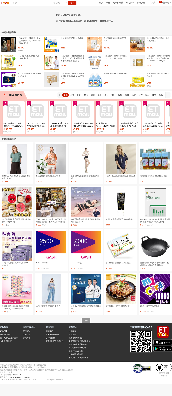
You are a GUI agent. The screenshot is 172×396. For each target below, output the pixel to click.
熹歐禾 (49, 17)
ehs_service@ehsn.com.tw (19, 389)
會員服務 (141, 2)
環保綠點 (12, 2)
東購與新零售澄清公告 (55, 353)
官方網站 (26, 350)
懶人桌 (75, 17)
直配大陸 (3, 343)
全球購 (22, 2)
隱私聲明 (13, 380)
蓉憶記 (67, 17)
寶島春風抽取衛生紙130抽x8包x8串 (158, 87)
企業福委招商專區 (76, 367)
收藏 (151, 2)
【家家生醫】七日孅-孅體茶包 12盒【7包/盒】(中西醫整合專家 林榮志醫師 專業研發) (72, 70)
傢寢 (100, 107)
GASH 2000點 (76, 275)
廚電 (79, 107)
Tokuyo (91, 17)
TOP (86, 333)
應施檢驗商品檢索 (76, 350)
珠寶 (161, 107)
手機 (65, 107)
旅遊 (147, 107)
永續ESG (32, 2)
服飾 (127, 107)
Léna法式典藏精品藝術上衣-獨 (48, 188)
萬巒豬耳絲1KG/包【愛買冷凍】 (118, 318)
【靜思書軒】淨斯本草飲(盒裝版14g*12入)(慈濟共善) (115, 69)
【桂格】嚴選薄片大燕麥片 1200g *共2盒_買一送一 (28, 69)
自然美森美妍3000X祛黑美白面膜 (115, 51)
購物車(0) (164, 2)
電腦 (72, 107)
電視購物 (26, 343)
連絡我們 (49, 343)
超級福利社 (118, 2)
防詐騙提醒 (50, 350)
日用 (86, 107)
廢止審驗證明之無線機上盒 (79, 353)
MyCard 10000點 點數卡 (150, 318)
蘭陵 (122, 17)
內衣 (141, 107)
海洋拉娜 (58, 17)
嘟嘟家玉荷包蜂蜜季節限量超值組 (153, 188)
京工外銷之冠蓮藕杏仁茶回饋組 (118, 275)
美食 (106, 107)
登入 (101, 2)
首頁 (3, 2)
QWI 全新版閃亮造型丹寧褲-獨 (48, 318)
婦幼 (113, 107)
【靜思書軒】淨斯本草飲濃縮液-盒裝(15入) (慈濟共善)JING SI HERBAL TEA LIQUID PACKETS (158, 72)
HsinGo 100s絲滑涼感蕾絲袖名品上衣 (120, 188)
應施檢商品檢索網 (76, 363)
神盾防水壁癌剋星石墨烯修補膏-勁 (119, 232)
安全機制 (3, 380)
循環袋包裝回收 (6, 353)
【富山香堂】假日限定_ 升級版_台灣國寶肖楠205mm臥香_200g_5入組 (29, 52)
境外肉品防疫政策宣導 (9, 350)
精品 (154, 107)
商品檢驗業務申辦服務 (78, 360)
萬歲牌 (107, 17)
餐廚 (93, 107)
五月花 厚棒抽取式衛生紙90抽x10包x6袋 (29, 87)
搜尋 (127, 12)
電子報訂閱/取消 (52, 347)
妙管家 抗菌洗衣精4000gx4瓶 (115, 86)
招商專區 (72, 343)
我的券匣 (130, 2)
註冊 (108, 2)
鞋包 (134, 107)
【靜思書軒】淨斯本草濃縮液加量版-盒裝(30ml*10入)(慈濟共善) (72, 88)
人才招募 (26, 347)
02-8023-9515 (18, 387)
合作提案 (72, 347)
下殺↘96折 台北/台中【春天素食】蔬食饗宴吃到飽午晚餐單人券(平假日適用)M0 (51, 234)
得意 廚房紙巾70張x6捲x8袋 (72, 50)
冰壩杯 (83, 17)
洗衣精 (100, 17)
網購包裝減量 (5, 347)
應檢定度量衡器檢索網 (78, 357)
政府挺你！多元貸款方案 (78, 370)
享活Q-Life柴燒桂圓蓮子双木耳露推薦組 (158, 51)
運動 (120, 107)
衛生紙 (115, 17)
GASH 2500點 (42, 275)
